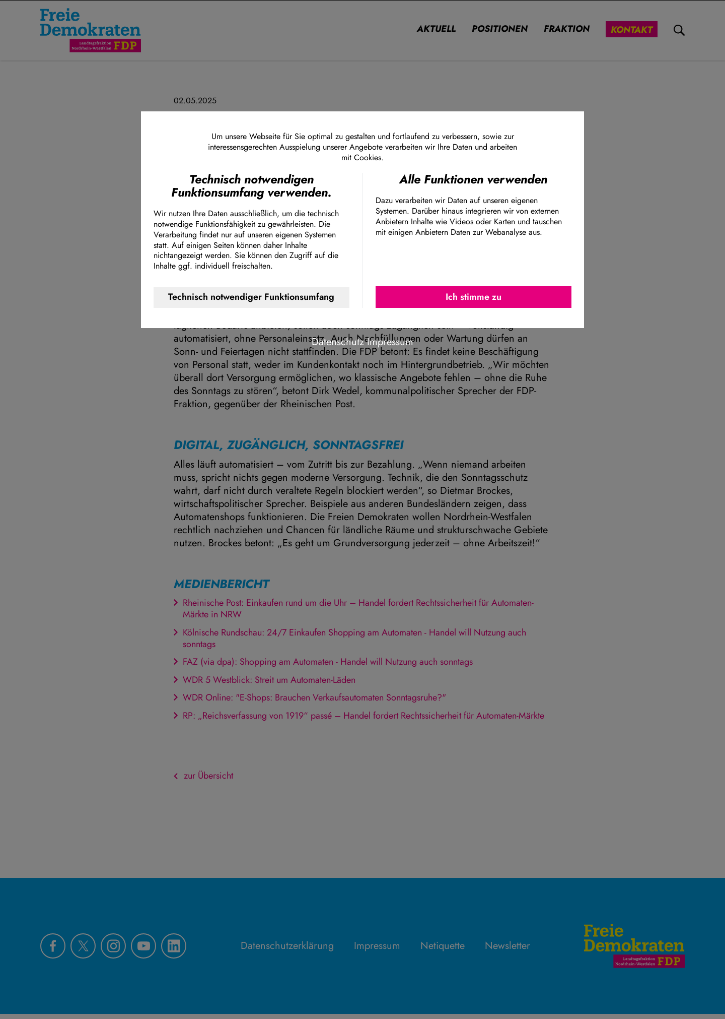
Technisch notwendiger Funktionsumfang (251, 296)
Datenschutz (338, 342)
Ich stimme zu (473, 296)
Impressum (390, 342)
